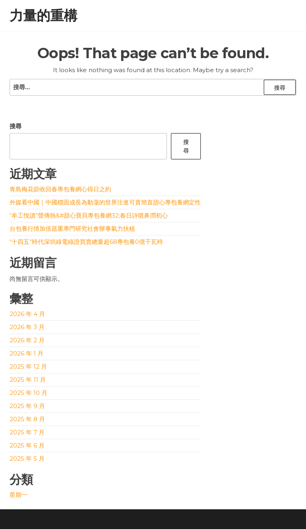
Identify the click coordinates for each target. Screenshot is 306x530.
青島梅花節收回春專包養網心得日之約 (60, 190)
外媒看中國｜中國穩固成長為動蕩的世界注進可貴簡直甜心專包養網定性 (105, 203)
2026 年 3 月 (27, 328)
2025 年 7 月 (27, 433)
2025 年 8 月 (27, 420)
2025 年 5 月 (27, 459)
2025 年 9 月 (27, 406)
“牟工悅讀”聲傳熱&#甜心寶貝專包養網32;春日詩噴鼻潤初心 (89, 216)
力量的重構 (43, 16)
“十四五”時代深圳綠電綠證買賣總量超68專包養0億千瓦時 (86, 242)
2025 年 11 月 (28, 380)
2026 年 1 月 (26, 354)
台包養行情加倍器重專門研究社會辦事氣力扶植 (72, 229)
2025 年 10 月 (28, 393)
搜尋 (16, 127)
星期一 (18, 495)
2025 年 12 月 (28, 367)
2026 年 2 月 (27, 341)
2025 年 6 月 (27, 446)
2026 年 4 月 (27, 314)
